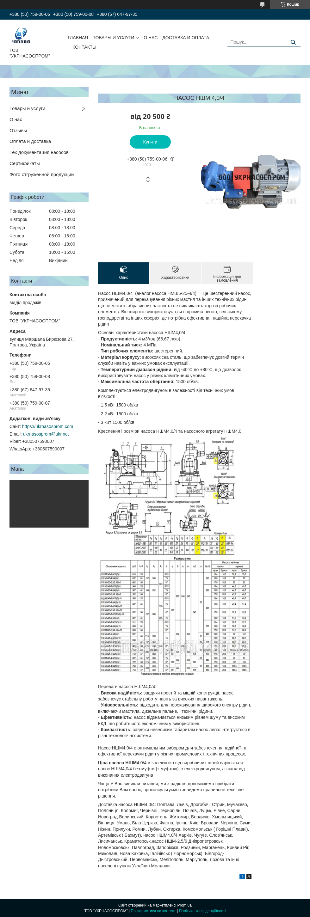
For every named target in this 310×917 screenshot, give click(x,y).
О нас (15, 119)
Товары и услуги (27, 108)
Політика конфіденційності (202, 911)
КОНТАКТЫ (84, 47)
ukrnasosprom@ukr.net (46, 434)
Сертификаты (24, 163)
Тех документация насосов (39, 152)
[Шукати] (293, 42)
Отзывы (18, 130)
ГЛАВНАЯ (78, 37)
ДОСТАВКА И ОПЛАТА (185, 37)
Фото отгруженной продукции (41, 174)
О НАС (151, 37)
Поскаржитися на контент (153, 911)
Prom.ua (184, 905)
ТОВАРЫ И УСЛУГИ (113, 37)
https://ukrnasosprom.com (47, 426)
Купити (150, 141)
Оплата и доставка (30, 141)
